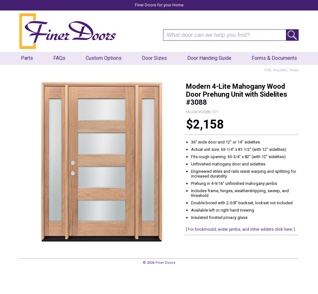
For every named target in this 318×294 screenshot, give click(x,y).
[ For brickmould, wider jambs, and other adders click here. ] (240, 229)
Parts (27, 58)
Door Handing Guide (209, 58)
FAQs (59, 58)
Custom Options (104, 58)
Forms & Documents (274, 58)
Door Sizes (154, 58)
